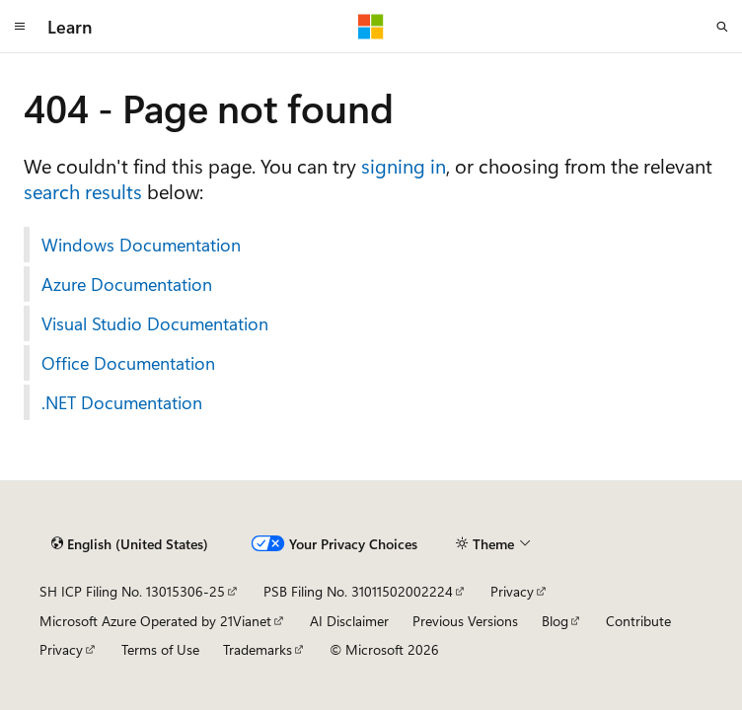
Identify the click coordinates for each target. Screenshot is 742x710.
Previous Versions (465, 620)
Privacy (512, 591)
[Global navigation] (19, 26)
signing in (403, 165)
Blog (555, 620)
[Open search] (722, 26)
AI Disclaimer (349, 620)
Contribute (638, 620)
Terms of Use (160, 649)
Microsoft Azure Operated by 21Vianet (155, 620)
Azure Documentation (126, 284)
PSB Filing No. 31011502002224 (358, 591)
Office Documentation (128, 363)
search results (83, 191)
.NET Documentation (121, 402)
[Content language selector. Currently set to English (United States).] (129, 544)
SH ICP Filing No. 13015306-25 (132, 591)
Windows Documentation (141, 244)
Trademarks (257, 649)
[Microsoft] (371, 26)
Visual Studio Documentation (154, 323)
